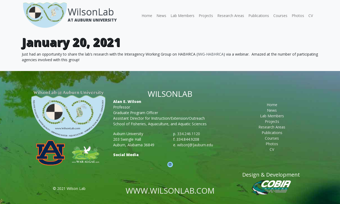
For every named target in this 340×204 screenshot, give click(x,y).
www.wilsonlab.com (170, 190)
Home (147, 15)
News (161, 15)
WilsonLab (91, 11)
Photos (298, 15)
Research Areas (230, 15)
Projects (206, 15)
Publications (258, 15)
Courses (280, 15)
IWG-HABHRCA (211, 54)
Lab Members (182, 15)
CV (310, 15)
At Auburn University (92, 20)
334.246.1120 (188, 133)
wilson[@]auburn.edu (195, 144)
